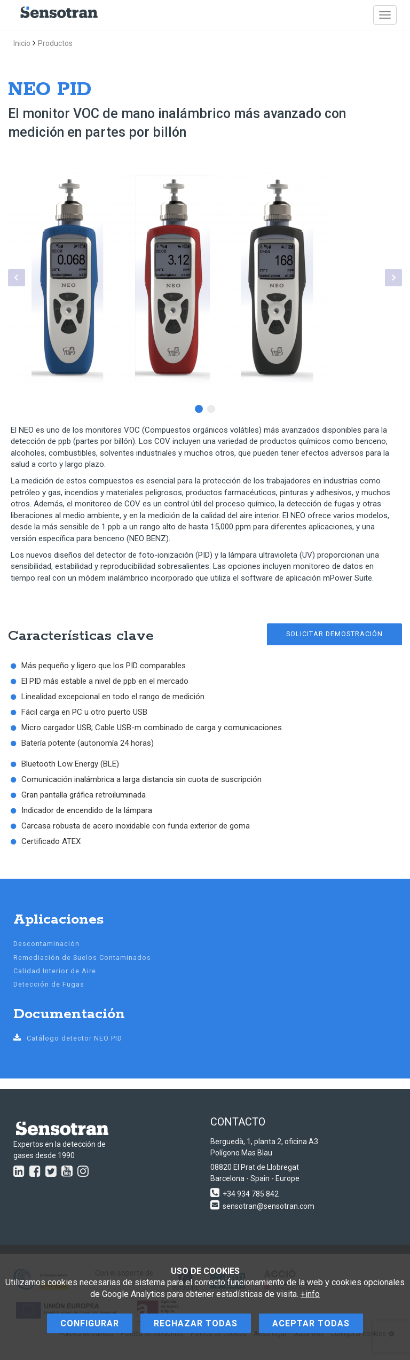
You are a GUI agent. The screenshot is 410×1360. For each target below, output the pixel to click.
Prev (16, 277)
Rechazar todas (196, 1323)
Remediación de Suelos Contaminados (82, 957)
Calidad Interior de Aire (54, 971)
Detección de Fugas (48, 984)
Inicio (21, 43)
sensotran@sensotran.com (268, 1206)
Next (393, 277)
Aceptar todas (311, 1323)
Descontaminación (46, 944)
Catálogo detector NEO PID (67, 1038)
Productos (55, 43)
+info (310, 1294)
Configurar (89, 1323)
